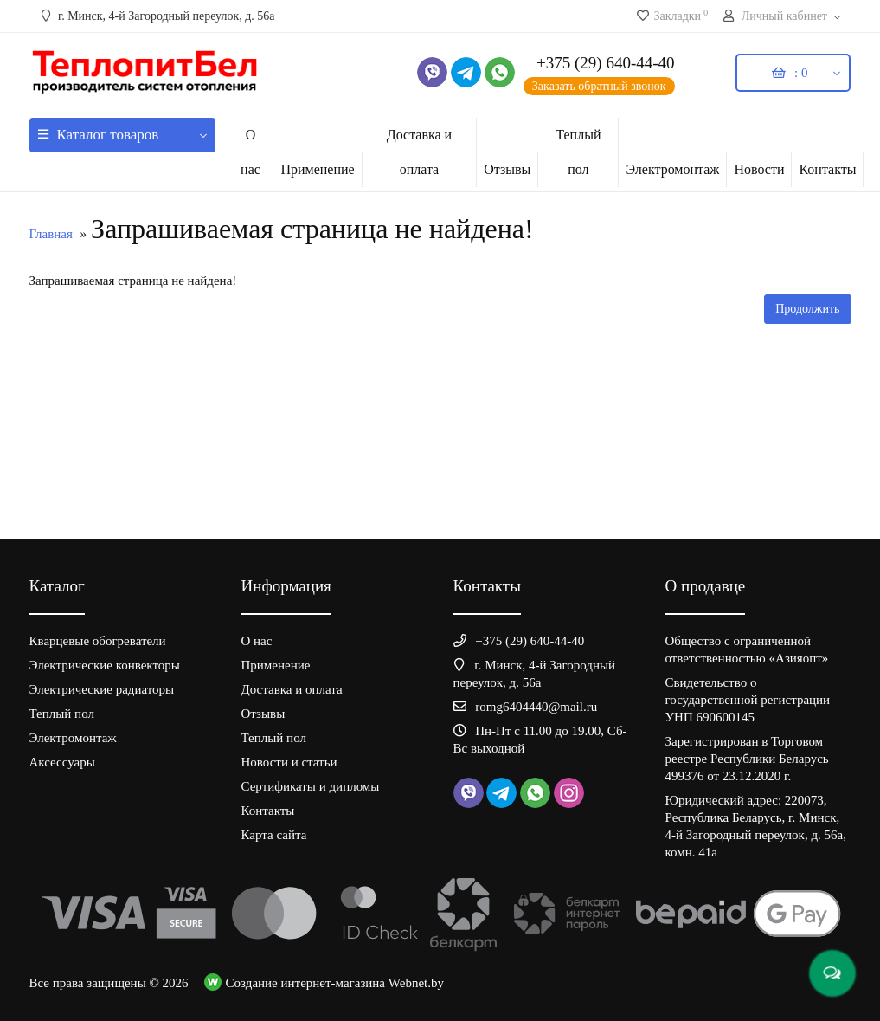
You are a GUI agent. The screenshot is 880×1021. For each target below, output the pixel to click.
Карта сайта (274, 835)
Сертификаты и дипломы (310, 786)
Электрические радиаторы (102, 689)
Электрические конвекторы (104, 665)
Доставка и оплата (419, 152)
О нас (250, 152)
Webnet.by (416, 983)
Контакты (827, 169)
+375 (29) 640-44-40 (605, 63)
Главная (51, 234)
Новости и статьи (289, 762)
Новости (759, 169)
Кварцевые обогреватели (97, 641)
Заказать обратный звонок (599, 86)
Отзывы (507, 169)
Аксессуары (62, 762)
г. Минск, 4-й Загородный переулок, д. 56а (156, 16)
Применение (317, 169)
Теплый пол (578, 152)
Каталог (122, 130)
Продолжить (807, 308)
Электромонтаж (672, 169)
